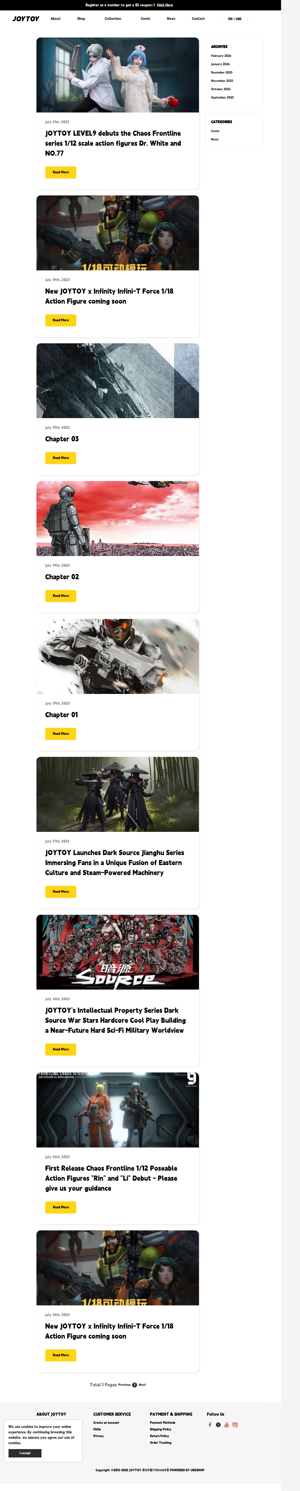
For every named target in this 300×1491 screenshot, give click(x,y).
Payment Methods (162, 1430)
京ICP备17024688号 (155, 1478)
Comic (145, 19)
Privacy (98, 1443)
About (56, 19)
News (171, 19)
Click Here (165, 5)
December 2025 (221, 72)
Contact (198, 19)
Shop (81, 19)
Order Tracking (160, 1450)
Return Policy (159, 1443)
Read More (62, 173)
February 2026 (221, 56)
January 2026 (220, 64)
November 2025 (222, 81)
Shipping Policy (160, 1437)
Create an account (106, 1430)
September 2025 (222, 97)
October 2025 (220, 89)
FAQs (97, 1437)
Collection (113, 19)
